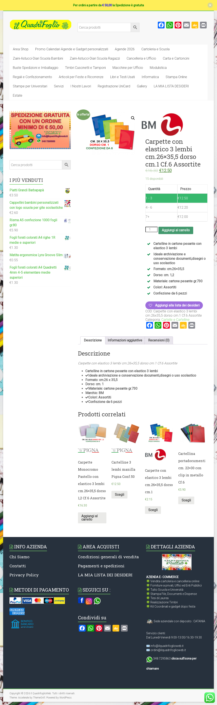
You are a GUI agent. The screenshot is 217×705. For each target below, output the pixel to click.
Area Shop (20, 49)
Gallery (142, 86)
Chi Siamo (19, 556)
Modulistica (158, 68)
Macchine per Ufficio (128, 68)
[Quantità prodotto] (151, 229)
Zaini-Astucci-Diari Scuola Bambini (38, 58)
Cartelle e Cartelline (175, 320)
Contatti (17, 565)
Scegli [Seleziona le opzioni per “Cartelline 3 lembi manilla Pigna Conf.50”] (119, 495)
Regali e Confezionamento (32, 77)
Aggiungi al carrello (176, 230)
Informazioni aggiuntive (125, 340)
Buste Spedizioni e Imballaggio (35, 68)
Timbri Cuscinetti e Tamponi (85, 68)
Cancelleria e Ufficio (141, 58)
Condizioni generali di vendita (108, 556)
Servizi (59, 86)
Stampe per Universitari (30, 86)
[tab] (92, 340)
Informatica (150, 77)
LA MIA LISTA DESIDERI (171, 86)
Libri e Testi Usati (122, 77)
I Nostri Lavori (80, 86)
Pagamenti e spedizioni (101, 565)
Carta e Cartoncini (176, 58)
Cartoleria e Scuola (155, 49)
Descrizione (93, 340)
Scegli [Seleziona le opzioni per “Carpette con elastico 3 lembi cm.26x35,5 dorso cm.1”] (153, 510)
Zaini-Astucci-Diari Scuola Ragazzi (95, 58)
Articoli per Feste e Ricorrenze (81, 77)
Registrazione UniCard (114, 86)
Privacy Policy (24, 574)
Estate (17, 95)
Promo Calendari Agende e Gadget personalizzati (71, 49)
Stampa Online (176, 77)
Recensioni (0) (158, 340)
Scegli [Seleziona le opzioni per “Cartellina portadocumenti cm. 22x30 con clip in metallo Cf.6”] (186, 500)
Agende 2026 (125, 49)
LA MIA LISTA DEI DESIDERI (105, 574)
